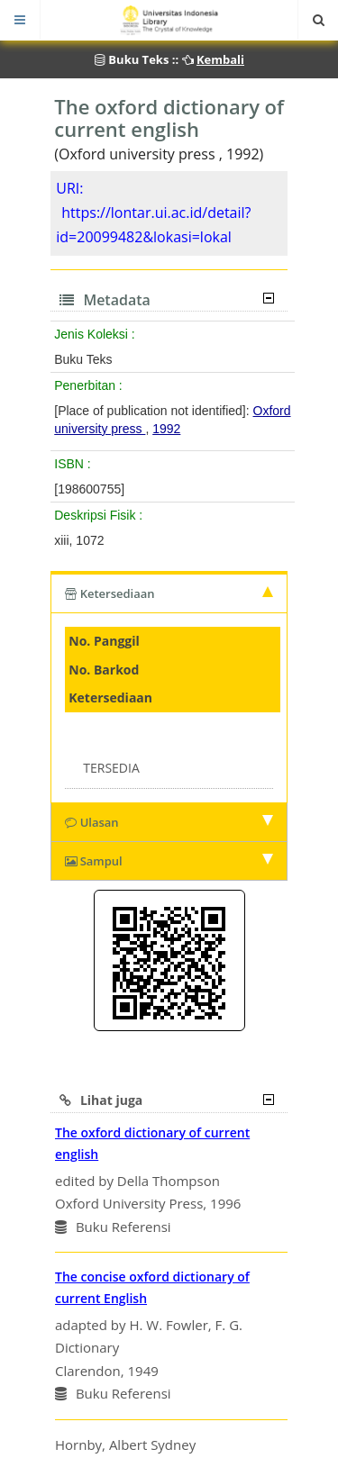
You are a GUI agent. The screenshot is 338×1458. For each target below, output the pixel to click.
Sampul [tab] (169, 861)
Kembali (220, 59)
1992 (166, 428)
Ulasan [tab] (169, 822)
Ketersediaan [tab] (169, 593)
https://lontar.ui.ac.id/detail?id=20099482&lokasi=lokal (153, 225)
